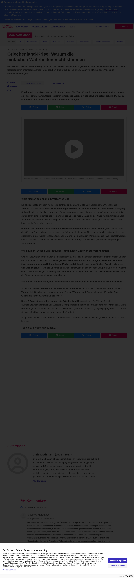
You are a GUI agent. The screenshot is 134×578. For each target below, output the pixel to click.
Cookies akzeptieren (117, 560)
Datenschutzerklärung (11, 567)
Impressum (27, 567)
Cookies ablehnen (118, 566)
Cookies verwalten (9, 570)
